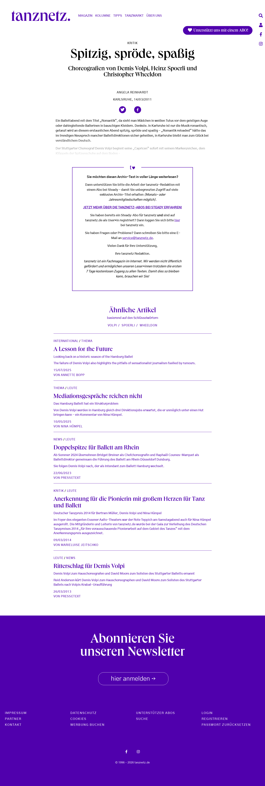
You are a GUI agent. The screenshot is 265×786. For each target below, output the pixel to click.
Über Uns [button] (154, 15)
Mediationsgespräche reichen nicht (98, 397)
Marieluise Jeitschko (79, 544)
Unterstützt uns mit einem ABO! (217, 30)
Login (207, 713)
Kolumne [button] (103, 15)
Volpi (112, 325)
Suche (142, 719)
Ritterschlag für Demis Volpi (89, 567)
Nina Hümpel (72, 426)
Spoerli (128, 325)
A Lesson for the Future (83, 350)
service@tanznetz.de (137, 238)
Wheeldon (148, 325)
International (66, 341)
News (58, 439)
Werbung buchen (87, 724)
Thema (86, 341)
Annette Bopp (73, 375)
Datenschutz (83, 713)
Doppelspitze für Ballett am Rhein (96, 448)
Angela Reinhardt (132, 92)
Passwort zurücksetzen (226, 724)
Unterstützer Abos (155, 713)
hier (177, 220)
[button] (122, 109)
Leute (72, 388)
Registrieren (215, 719)
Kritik (132, 43)
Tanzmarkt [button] (134, 15)
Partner (13, 719)
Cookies (78, 719)
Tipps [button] (117, 15)
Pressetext (71, 477)
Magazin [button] (85, 15)
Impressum (16, 713)
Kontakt (13, 724)
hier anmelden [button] (133, 678)
